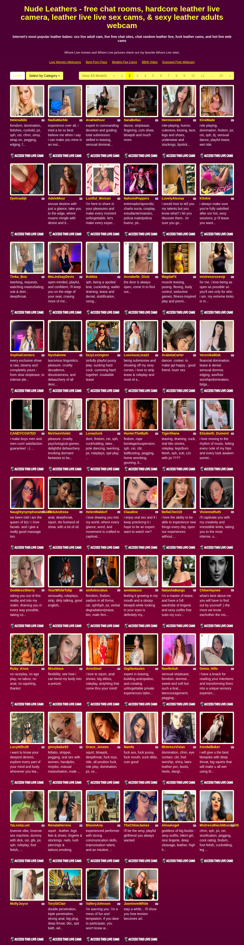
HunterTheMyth (136, 403)
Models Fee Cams (124, 62)
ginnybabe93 (58, 692)
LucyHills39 (19, 692)
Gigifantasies (134, 620)
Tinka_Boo (18, 258)
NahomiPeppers (136, 186)
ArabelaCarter (173, 331)
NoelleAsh (170, 620)
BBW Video (150, 62)
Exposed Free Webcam (178, 62)
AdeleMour (56, 186)
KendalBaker (210, 692)
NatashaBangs (173, 548)
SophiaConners (22, 331)
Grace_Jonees (97, 692)
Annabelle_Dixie (136, 258)
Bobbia (91, 258)
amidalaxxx (133, 548)
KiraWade (207, 114)
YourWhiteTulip (60, 548)
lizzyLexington (97, 331)
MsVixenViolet (59, 403)
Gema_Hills (209, 620)
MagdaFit (169, 258)
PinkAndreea (58, 475)
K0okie (205, 186)
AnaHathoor (95, 114)
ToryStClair (57, 837)
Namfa (129, 692)
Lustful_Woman (98, 186)
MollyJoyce (19, 837)
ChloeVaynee (210, 548)
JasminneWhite (136, 837)
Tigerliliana (170, 403)
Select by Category (44, 76)
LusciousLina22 (136, 331)
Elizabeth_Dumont (214, 403)
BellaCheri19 (172, 475)
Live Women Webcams (65, 62)
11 (203, 76)
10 (193, 76)
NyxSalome (57, 331)
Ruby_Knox (19, 620)
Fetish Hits (139, 938)
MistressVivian (173, 692)
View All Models (94, 76)
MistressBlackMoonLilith (219, 764)
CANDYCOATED (23, 403)
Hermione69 (171, 114)
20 (221, 76)
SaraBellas (132, 114)
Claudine (131, 475)
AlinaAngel (170, 764)
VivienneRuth (210, 475)
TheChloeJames (136, 764)
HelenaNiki (18, 114)
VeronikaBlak (210, 331)
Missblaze (56, 620)
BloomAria (94, 764)
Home (17, 76)
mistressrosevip (212, 258)
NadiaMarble (58, 114)
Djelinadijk (18, 186)
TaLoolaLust (20, 764)
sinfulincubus (96, 548)
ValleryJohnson (98, 837)
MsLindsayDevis (61, 258)
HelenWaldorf (96, 475)
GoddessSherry (22, 548)
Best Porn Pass (96, 62)
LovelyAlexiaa (173, 186)
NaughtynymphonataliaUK (31, 475)
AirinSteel (93, 620)
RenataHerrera (59, 764)
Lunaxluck (94, 403)
